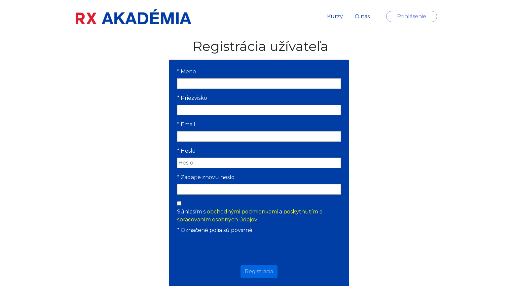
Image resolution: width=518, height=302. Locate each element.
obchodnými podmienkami (242, 211)
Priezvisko (192, 98)
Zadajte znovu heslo (206, 177)
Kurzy (335, 16)
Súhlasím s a (249, 215)
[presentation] (262, 250)
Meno (186, 71)
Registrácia (259, 271)
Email (186, 124)
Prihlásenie (411, 16)
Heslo (186, 151)
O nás (362, 16)
